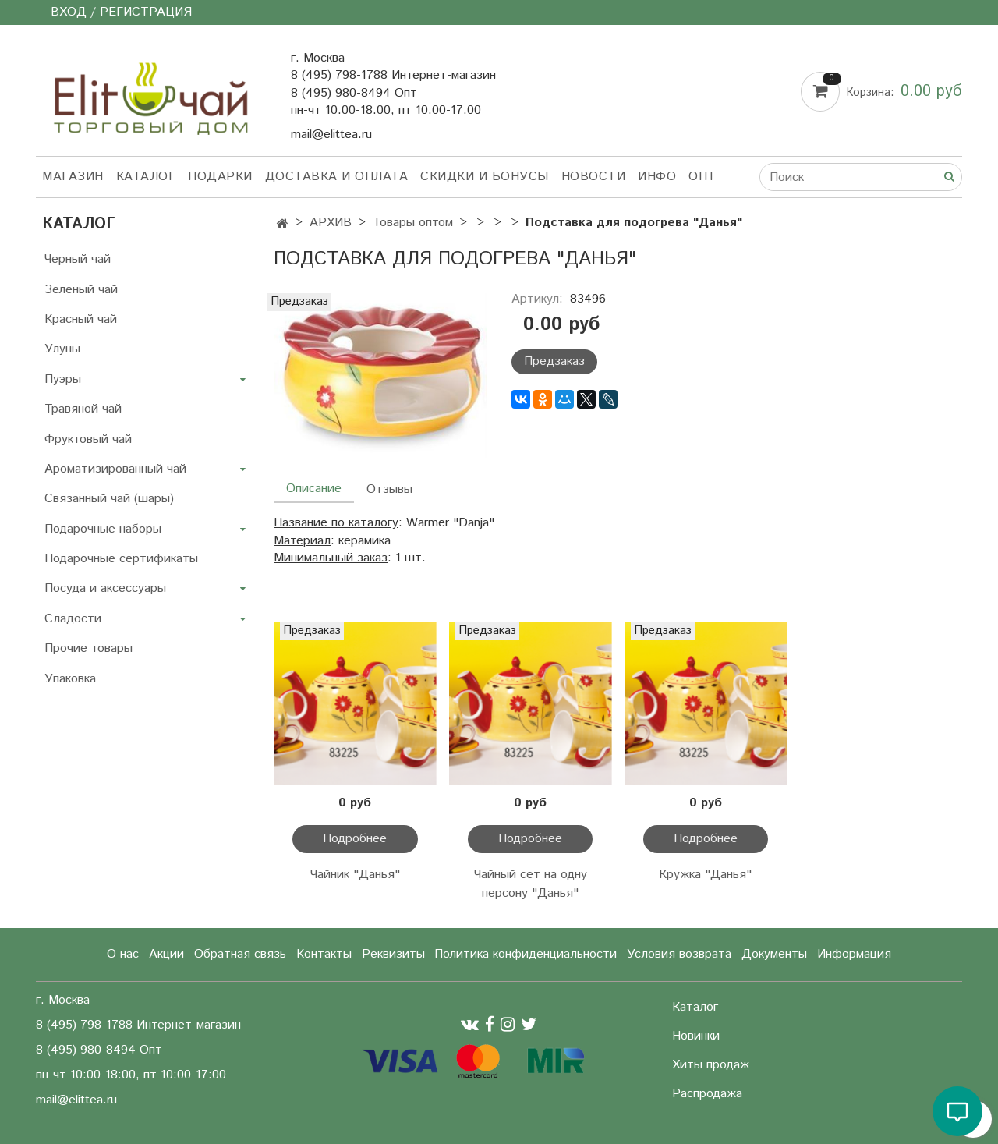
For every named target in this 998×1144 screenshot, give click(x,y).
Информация (854, 954)
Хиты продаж (710, 1065)
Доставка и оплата (337, 177)
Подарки (220, 177)
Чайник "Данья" (355, 875)
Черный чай (77, 259)
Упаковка (70, 679)
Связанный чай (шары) (109, 499)
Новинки (696, 1036)
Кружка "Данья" (705, 875)
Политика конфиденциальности (525, 954)
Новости (593, 177)
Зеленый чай (81, 290)
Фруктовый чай (88, 439)
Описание (314, 489)
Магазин (73, 177)
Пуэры (62, 379)
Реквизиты (393, 954)
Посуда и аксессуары (105, 588)
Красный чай (80, 319)
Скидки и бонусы (484, 177)
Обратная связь (240, 954)
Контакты (324, 954)
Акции (166, 954)
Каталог (146, 177)
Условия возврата (679, 954)
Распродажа (707, 1094)
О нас (123, 954)
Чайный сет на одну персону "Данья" (530, 884)
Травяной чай (83, 409)
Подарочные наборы (102, 529)
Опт (702, 177)
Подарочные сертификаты (121, 559)
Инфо (657, 177)
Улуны (62, 349)
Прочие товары (88, 648)
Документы (774, 954)
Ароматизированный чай (115, 469)
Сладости (72, 619)
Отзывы (389, 489)
